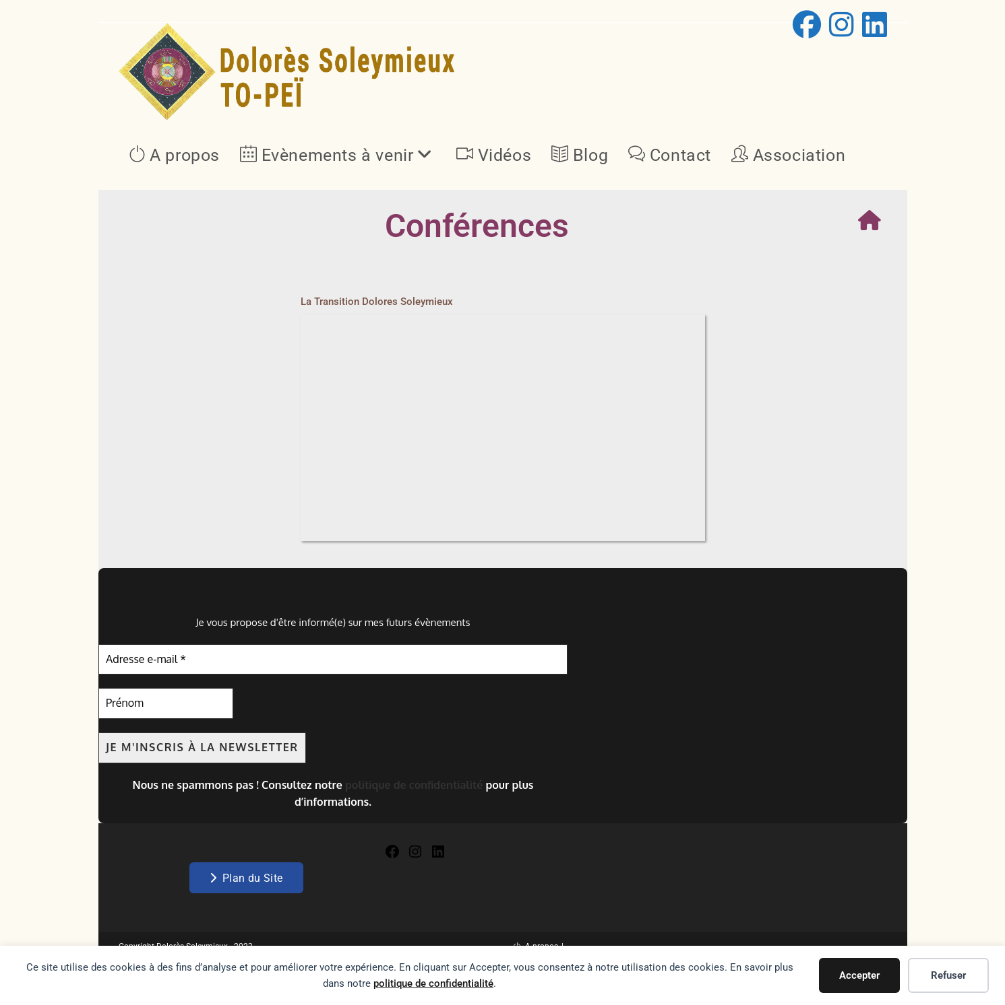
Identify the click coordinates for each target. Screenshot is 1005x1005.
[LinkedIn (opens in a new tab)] (872, 24)
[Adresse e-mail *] (333, 659)
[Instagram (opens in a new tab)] (841, 24)
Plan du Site (246, 877)
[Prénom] (165, 704)
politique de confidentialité (433, 983)
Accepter (859, 975)
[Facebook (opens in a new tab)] (807, 24)
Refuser (948, 975)
